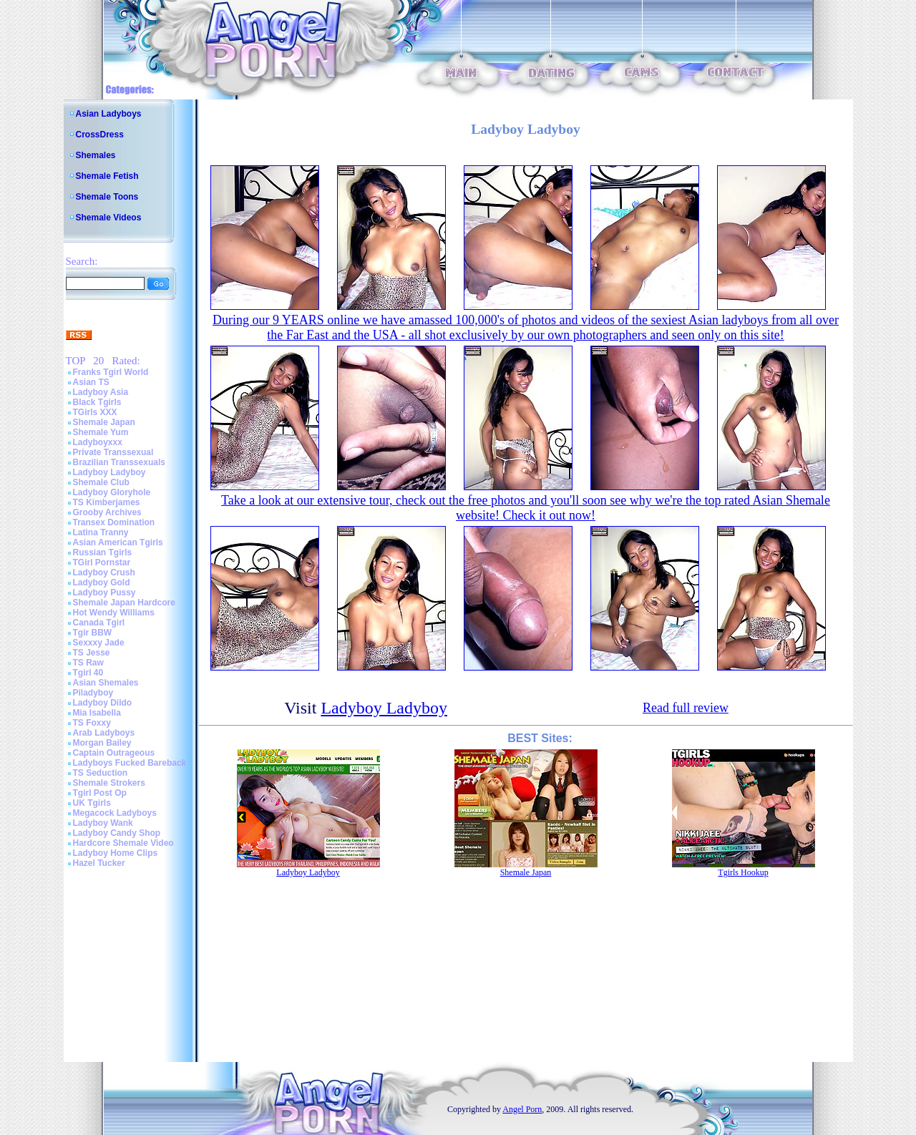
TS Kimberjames (106, 502)
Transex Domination (114, 522)
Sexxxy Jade (99, 643)
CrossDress (100, 135)
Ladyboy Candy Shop (117, 833)
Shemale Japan (104, 422)
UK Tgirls (92, 803)
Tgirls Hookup (743, 872)
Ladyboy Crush (104, 573)
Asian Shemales (106, 683)
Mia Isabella (97, 713)
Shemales (96, 155)
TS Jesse (91, 653)
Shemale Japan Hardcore (124, 603)
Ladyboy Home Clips (115, 853)
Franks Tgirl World (111, 372)
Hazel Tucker (99, 863)
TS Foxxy (92, 723)
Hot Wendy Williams (114, 613)
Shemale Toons (107, 197)
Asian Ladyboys (109, 114)
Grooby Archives (107, 512)
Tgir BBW (92, 633)
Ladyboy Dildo (102, 703)
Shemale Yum (101, 432)
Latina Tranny (101, 532)
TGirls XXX (95, 412)
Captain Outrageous (114, 753)
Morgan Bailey (102, 743)
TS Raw (88, 663)
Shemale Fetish (107, 176)
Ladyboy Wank (103, 823)
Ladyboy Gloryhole (112, 492)
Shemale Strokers (109, 783)
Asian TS (91, 382)
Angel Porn (522, 1109)
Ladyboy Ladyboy (109, 472)
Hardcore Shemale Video (123, 843)
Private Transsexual (113, 452)
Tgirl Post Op (100, 793)
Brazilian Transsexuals (119, 462)
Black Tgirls (97, 402)
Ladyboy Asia (101, 392)
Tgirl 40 (88, 673)
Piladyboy (93, 693)
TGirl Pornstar (102, 562)
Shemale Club (101, 482)
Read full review (686, 708)
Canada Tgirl (99, 623)
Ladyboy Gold (101, 583)
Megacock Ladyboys (115, 813)
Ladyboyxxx (97, 442)
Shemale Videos (109, 218)
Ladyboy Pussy (104, 593)
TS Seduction (100, 773)
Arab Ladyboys (104, 733)
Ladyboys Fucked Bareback (130, 763)
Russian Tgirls (102, 552)
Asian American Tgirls (118, 542)
